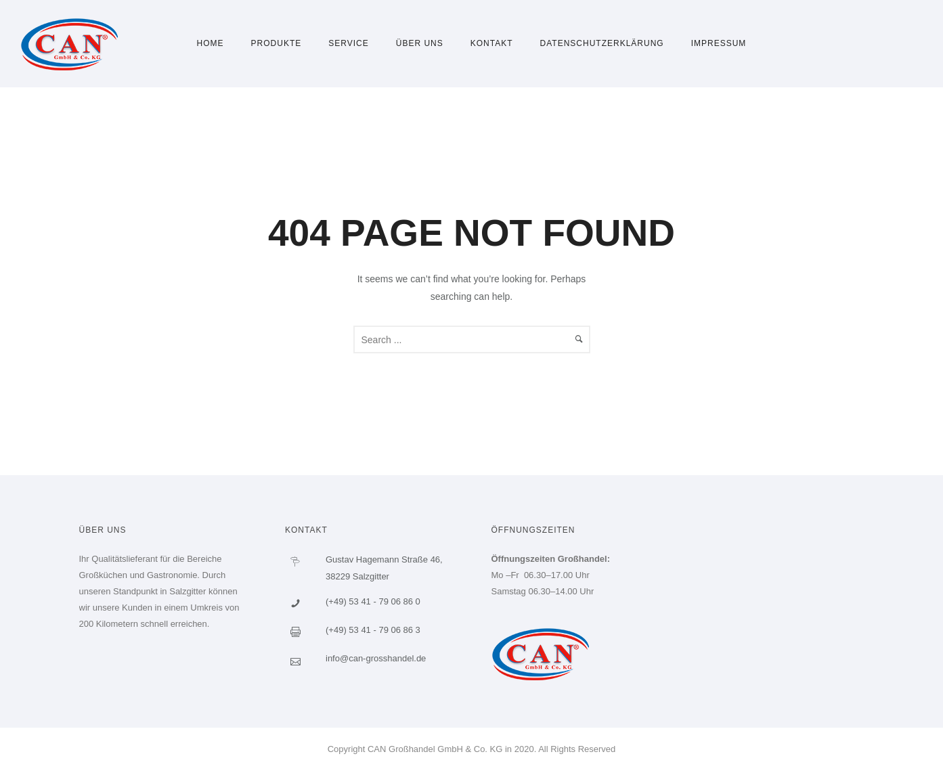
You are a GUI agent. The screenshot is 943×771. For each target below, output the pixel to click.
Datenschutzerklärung (602, 43)
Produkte (276, 43)
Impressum (719, 43)
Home (210, 43)
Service (348, 43)
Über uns (419, 43)
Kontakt (491, 43)
